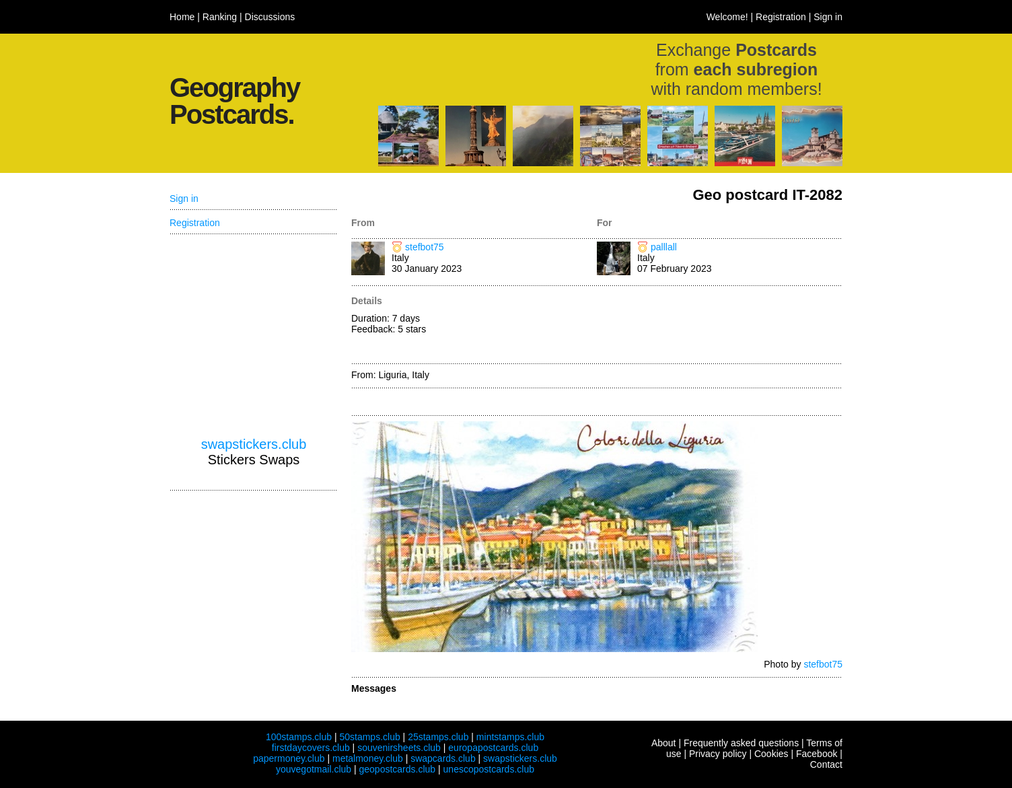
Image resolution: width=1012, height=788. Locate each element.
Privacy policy (718, 753)
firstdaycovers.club (311, 747)
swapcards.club (443, 758)
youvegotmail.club (313, 769)
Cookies (771, 753)
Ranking (220, 16)
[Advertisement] (719, 325)
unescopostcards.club (488, 769)
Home (182, 16)
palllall (664, 247)
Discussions (270, 16)
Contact (826, 764)
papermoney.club (288, 758)
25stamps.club (438, 736)
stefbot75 (424, 247)
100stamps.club (299, 736)
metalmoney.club (367, 758)
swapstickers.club (254, 444)
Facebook (816, 753)
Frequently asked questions (741, 743)
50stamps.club (369, 736)
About (663, 743)
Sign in (828, 16)
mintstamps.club (510, 736)
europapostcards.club (493, 747)
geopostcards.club (397, 769)
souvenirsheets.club (399, 747)
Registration (781, 16)
